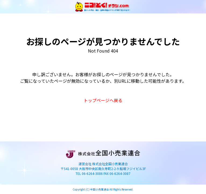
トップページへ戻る (103, 100)
